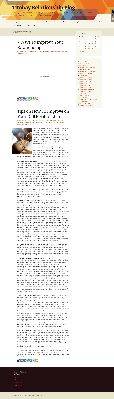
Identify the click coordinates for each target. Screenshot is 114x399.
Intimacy (62, 304)
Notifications (66, 22)
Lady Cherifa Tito (16, 25)
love (49, 51)
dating (46, 51)
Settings (94, 22)
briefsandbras (27, 22)
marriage (53, 51)
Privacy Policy (77, 22)
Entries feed (18, 380)
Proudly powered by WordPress (35, 395)
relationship (60, 122)
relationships (20, 53)
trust (26, 53)
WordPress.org (18, 385)
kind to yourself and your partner (41, 233)
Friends (48, 22)
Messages (57, 22)
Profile (87, 22)
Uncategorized (16, 22)
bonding (42, 51)
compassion (34, 174)
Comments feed (18, 382)
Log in (16, 377)
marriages (35, 122)
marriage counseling (61, 51)
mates (42, 122)
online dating (50, 122)
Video (34, 25)
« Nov (82, 51)
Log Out (27, 25)
